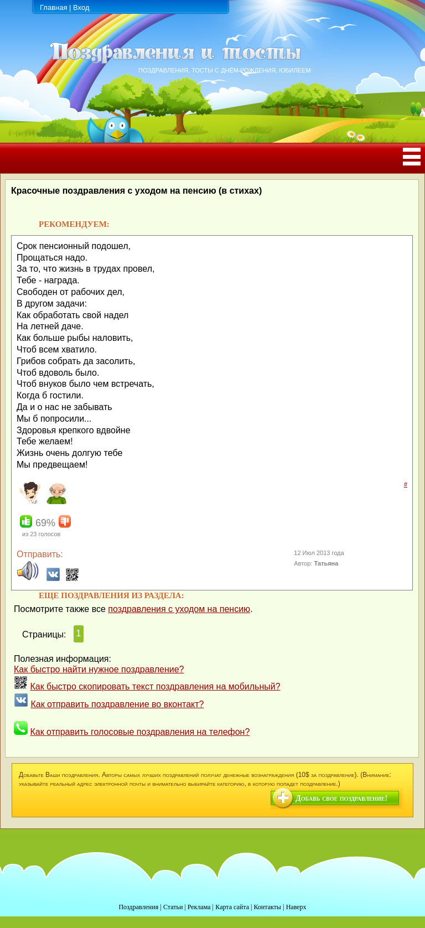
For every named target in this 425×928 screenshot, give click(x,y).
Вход (81, 7)
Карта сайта (232, 907)
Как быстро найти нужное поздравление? (99, 669)
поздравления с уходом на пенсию (179, 609)
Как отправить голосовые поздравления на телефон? (140, 732)
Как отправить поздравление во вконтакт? (117, 704)
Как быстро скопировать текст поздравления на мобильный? (155, 686)
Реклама (199, 907)
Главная (53, 7)
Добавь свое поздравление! (341, 798)
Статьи (173, 907)
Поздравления (138, 907)
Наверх (296, 907)
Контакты (267, 907)
